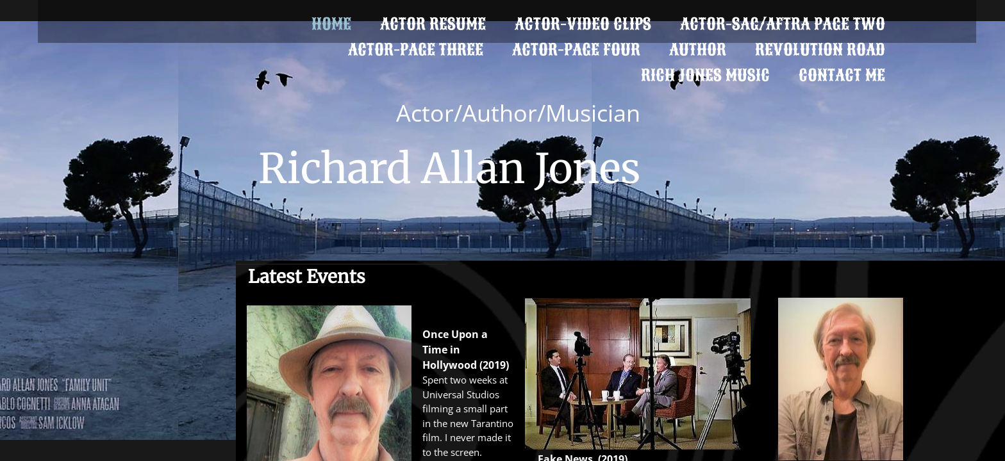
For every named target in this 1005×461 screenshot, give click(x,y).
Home (331, 24)
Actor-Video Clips (583, 24)
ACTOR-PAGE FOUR (576, 49)
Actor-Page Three (415, 49)
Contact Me (842, 75)
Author (697, 49)
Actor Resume (433, 24)
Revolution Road (820, 49)
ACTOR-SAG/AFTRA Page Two (782, 24)
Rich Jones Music (705, 75)
